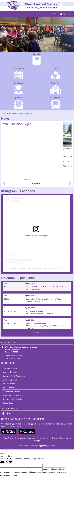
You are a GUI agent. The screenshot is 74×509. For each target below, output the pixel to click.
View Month (37, 332)
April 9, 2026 (30, 284)
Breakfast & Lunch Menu (11, 395)
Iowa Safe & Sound (9, 368)
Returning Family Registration (13, 376)
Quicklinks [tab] (27, 278)
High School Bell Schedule (12, 399)
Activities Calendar (9, 380)
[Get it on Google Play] (26, 431)
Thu (5, 284)
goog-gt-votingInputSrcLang (54, 469)
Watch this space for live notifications (16, 114)
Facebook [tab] (28, 191)
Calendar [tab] (9, 278)
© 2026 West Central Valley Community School (33, 438)
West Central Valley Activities (16, 268)
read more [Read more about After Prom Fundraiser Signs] (37, 180)
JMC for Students (9, 388)
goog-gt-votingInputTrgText (54, 472)
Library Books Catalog (11, 391)
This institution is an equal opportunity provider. (37, 446)
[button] (4, 183)
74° (55, 14)
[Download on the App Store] (8, 431)
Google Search (8, 403)
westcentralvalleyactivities (40, 268)
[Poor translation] (9, 462)
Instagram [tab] (9, 191)
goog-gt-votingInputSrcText (31, 472)
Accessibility (58, 438)
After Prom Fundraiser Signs (21, 124)
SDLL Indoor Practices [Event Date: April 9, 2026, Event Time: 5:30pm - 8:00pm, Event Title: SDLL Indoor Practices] (34, 312)
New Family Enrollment (11, 372)
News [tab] (6, 118)
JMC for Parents (8, 384)
